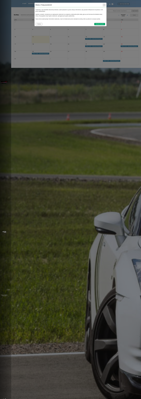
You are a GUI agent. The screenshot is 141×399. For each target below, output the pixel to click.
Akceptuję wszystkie (100, 24)
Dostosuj (39, 24)
